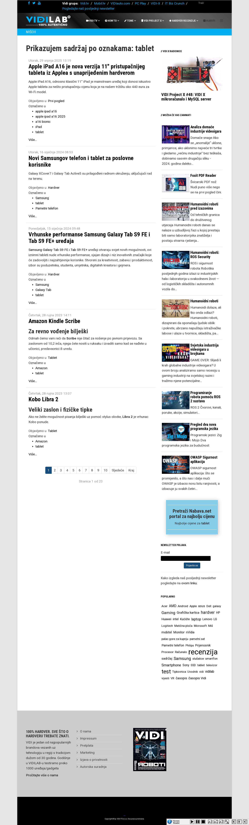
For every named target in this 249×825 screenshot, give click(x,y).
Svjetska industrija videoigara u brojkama (204, 349)
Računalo (181, 652)
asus (201, 606)
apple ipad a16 (46, 111)
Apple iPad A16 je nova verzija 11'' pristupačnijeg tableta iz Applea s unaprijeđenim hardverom (87, 69)
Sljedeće (118, 470)
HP (218, 612)
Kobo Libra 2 (43, 399)
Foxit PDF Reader (203, 175)
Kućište (185, 619)
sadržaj (167, 658)
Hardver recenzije (182, 20)
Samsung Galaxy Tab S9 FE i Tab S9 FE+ (58, 250)
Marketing (87, 753)
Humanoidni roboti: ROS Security (204, 254)
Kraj (131, 470)
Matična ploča (183, 625)
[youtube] (39, 3)
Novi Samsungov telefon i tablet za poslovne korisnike (81, 161)
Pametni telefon (46, 208)
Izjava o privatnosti (93, 760)
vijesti (165, 678)
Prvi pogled (56, 101)
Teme (128, 20)
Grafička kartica (188, 613)
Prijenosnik (203, 645)
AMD (172, 606)
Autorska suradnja (93, 767)
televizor (211, 665)
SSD (193, 665)
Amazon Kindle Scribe (54, 321)
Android (183, 606)
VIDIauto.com (120, 3)
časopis (181, 678)
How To (111, 20)
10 (105, 470)
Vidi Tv (91, 20)
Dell (208, 606)
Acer (165, 606)
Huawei (166, 619)
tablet (39, 132)
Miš (210, 625)
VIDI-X (156, 3)
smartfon (211, 658)
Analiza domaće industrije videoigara (205, 129)
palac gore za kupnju (175, 639)
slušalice (198, 658)
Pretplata (86, 745)
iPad (38, 127)
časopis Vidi (197, 678)
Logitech (167, 625)
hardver (208, 612)
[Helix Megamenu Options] (221, 20)
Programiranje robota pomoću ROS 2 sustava (205, 397)
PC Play (140, 3)
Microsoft (200, 625)
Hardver (54, 188)
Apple (193, 606)
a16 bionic (42, 122)
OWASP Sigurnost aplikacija (203, 459)
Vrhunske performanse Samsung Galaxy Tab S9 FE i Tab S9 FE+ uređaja (89, 237)
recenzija (203, 652)
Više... (33, 140)
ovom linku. (189, 583)
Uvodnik (192, 671)
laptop (196, 619)
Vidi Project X (151, 20)
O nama (85, 731)
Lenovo (207, 619)
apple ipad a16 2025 (50, 116)
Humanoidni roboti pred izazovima (204, 206)
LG (215, 619)
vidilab (209, 672)
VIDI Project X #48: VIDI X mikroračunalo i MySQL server (186, 97)
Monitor (179, 632)
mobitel (167, 632)
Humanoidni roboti (204, 301)
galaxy (217, 606)
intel (176, 619)
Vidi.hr (85, 3)
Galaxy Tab (43, 290)
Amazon (41, 368)
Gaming (168, 612)
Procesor (168, 652)
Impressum (87, 738)
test (166, 671)
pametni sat (197, 639)
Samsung (42, 198)
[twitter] (33, 3)
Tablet (52, 358)
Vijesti (209, 20)
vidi (201, 671)
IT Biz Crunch (174, 3)
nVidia (190, 632)
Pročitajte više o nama (42, 775)
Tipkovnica (179, 671)
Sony (185, 665)
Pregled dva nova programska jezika (204, 426)
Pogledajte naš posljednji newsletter (88, 9)
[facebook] (29, 3)
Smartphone (171, 665)
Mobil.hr (100, 3)
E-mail (165, 552)
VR (172, 678)
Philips (190, 645)
